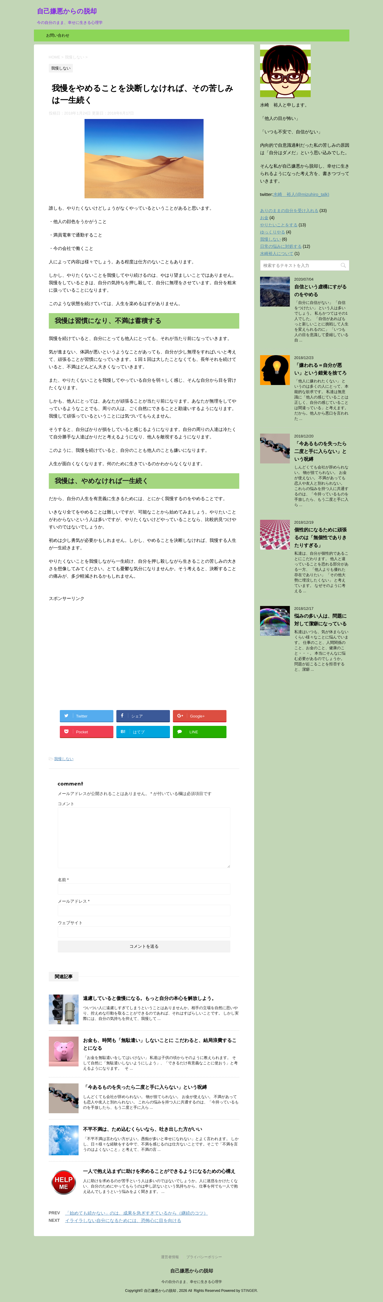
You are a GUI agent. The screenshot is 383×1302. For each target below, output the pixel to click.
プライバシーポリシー (204, 1257)
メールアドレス (74, 901)
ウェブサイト (70, 922)
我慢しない (64, 759)
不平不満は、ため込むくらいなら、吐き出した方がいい (142, 1129)
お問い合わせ (57, 35)
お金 (264, 217)
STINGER (249, 1291)
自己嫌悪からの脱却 (67, 11)
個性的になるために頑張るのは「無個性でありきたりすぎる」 (320, 537)
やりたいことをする (279, 224)
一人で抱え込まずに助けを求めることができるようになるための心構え (159, 1171)
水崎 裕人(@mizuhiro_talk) (301, 194)
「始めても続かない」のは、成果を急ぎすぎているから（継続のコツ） (136, 1213)
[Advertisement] (99, 644)
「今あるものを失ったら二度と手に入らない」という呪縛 (145, 1087)
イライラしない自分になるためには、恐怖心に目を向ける (123, 1220)
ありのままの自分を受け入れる (289, 210)
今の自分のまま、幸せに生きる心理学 (191, 1282)
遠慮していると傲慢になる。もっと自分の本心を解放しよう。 (149, 998)
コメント (66, 803)
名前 (63, 879)
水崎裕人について (276, 253)
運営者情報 (170, 1257)
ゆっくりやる (272, 232)
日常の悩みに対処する (281, 246)
